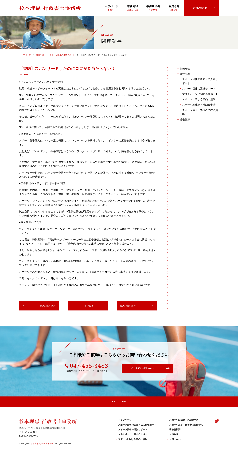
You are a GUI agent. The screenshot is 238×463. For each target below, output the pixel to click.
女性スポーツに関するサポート (200, 94)
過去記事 (185, 119)
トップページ (110, 8)
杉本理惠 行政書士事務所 (42, 445)
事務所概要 (153, 8)
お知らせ (173, 8)
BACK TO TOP (118, 402)
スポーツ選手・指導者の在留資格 (200, 112)
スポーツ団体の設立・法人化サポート (200, 81)
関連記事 (185, 73)
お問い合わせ (176, 441)
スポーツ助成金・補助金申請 (198, 104)
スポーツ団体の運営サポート (198, 88)
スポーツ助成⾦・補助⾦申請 (183, 422)
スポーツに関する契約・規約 (198, 99)
